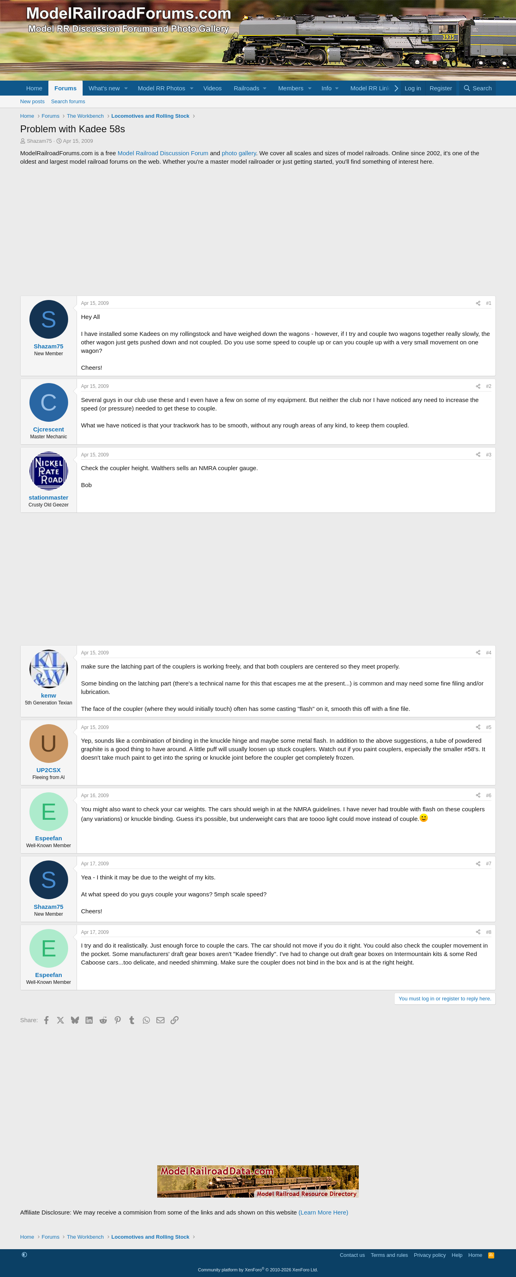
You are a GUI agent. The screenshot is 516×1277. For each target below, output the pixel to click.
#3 (488, 455)
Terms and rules (389, 1255)
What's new (104, 88)
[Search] (477, 88)
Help (457, 1255)
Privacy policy (430, 1255)
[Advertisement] (258, 230)
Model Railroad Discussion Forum (163, 153)
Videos (212, 88)
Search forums (68, 101)
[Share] (478, 303)
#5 (488, 727)
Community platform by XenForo (258, 1269)
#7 (488, 864)
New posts (32, 101)
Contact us (352, 1255)
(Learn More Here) (323, 1212)
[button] (126, 88)
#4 (488, 653)
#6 (488, 795)
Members (291, 88)
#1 (488, 303)
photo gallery (239, 153)
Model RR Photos (161, 88)
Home (34, 88)
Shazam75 (39, 141)
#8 (488, 932)
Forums (65, 88)
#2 (488, 386)
